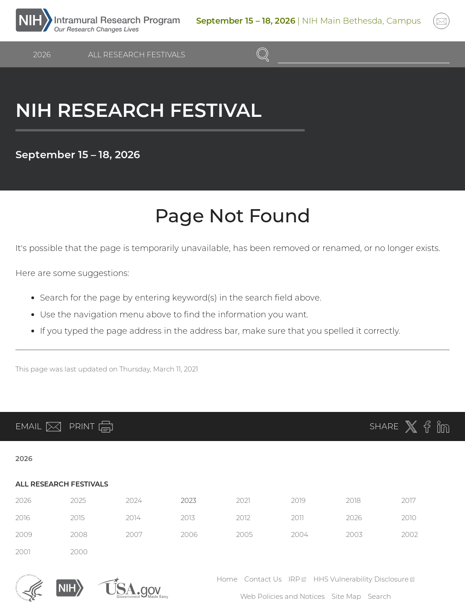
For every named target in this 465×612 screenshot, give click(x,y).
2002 (409, 534)
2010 (408, 517)
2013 (188, 517)
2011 (297, 517)
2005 (244, 534)
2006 (189, 534)
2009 (23, 534)
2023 (188, 500)
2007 (134, 534)
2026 (42, 54)
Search (379, 596)
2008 (78, 534)
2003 (354, 534)
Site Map (346, 596)
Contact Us (263, 579)
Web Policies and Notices (282, 596)
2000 (79, 551)
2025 (78, 500)
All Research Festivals (136, 54)
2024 (134, 500)
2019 (298, 500)
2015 (77, 517)
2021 (243, 500)
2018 (353, 500)
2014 (133, 517)
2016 (22, 517)
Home (227, 579)
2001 (22, 551)
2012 (243, 517)
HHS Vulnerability (364, 579)
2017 (408, 500)
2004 (299, 534)
